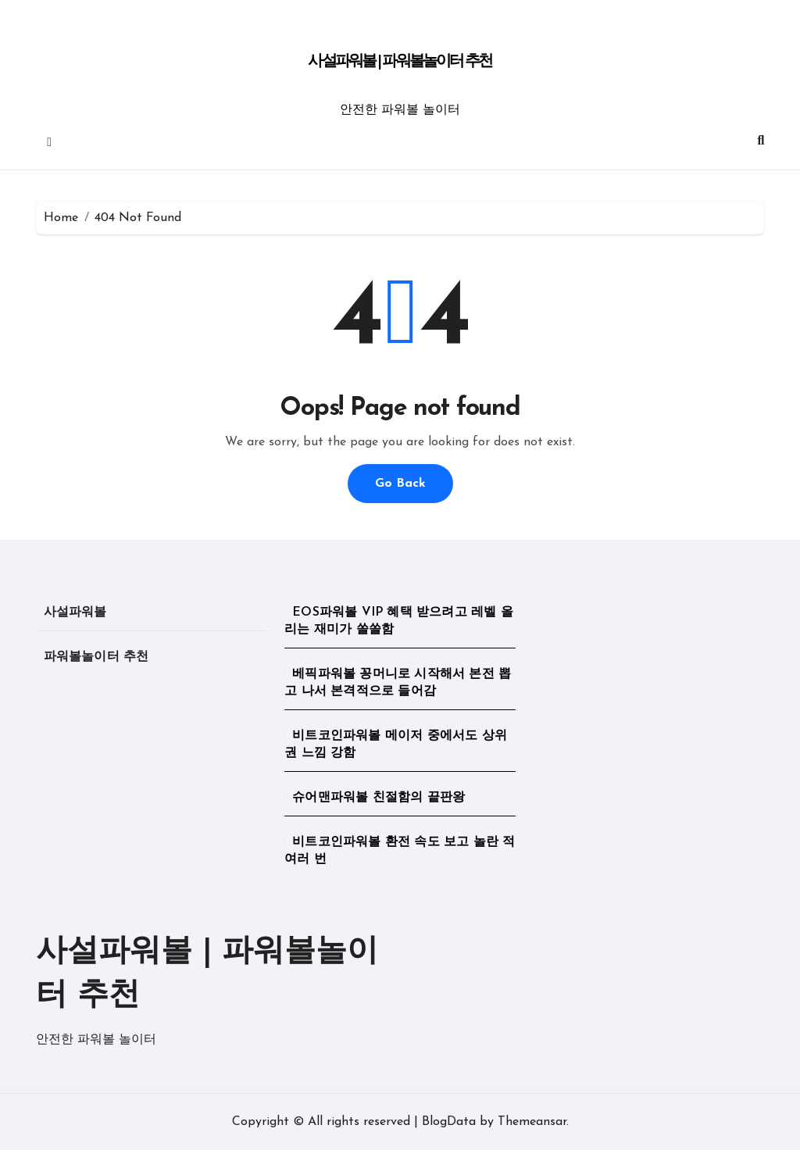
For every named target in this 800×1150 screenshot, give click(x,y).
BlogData (449, 1122)
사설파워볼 (75, 612)
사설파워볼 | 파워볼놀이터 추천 (399, 62)
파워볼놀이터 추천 (96, 657)
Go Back (400, 483)
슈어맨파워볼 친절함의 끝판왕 (378, 797)
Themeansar (532, 1122)
